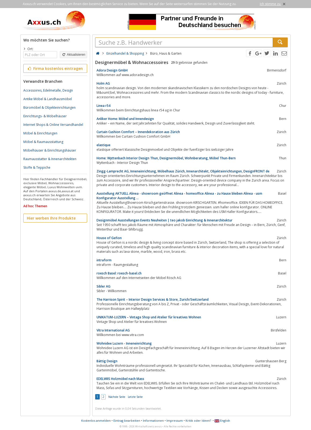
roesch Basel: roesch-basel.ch (119, 273)
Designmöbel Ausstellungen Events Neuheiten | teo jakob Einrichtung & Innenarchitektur (164, 220)
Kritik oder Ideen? (198, 420)
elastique (103, 145)
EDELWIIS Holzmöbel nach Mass (120, 378)
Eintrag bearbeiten (126, 420)
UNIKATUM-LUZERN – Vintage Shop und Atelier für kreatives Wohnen (149, 317)
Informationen (153, 420)
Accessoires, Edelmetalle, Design (48, 90)
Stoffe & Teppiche (36, 167)
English (222, 420)
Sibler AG (103, 286)
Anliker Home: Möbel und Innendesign (125, 118)
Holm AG (103, 83)
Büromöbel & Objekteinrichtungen (49, 107)
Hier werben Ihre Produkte (51, 218)
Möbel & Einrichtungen (40, 133)
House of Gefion (109, 238)
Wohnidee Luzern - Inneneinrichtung (124, 343)
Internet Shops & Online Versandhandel (53, 124)
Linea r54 (103, 105)
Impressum (174, 420)
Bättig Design (107, 361)
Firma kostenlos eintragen (55, 68)
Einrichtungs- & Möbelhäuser (45, 116)
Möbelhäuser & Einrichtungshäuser (49, 150)
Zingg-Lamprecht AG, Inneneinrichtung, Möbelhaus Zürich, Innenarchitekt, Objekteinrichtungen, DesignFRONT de (183, 171)
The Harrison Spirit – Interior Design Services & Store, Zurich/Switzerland (153, 299)
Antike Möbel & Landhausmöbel (47, 99)
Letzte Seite (135, 397)
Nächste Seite (116, 397)
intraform (104, 260)
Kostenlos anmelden (96, 420)
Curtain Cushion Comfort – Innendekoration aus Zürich (138, 132)
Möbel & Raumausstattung (43, 141)
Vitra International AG (113, 330)
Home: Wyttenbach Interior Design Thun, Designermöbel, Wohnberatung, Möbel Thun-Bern (166, 158)
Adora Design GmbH (112, 70)
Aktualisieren (73, 54)
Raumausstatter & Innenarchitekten (49, 159)
